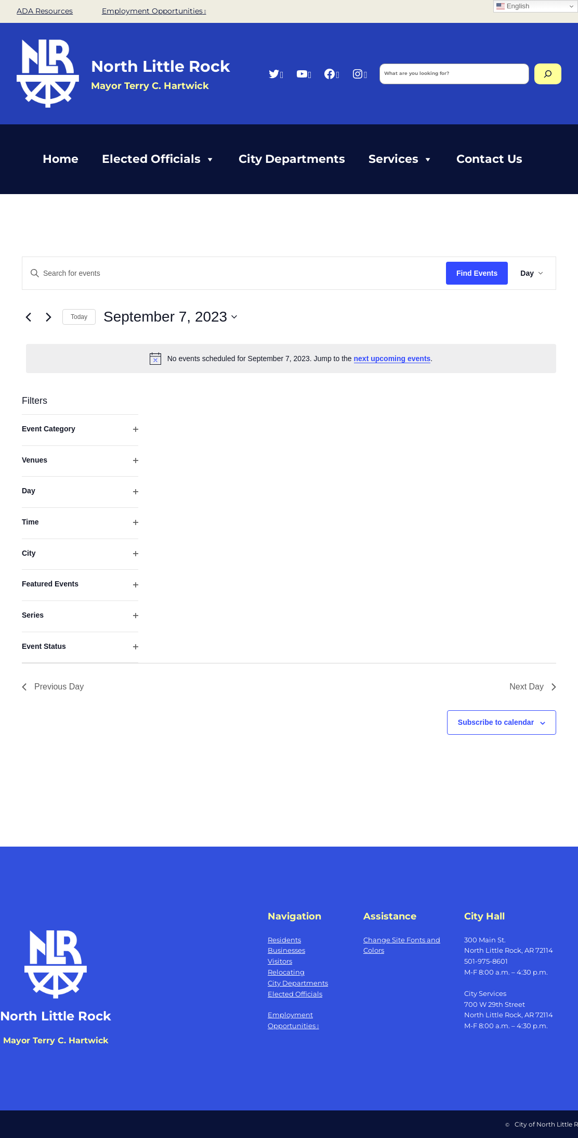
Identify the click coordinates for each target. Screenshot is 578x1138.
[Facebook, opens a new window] (331, 73)
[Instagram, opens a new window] (359, 73)
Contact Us (489, 159)
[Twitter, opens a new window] (276, 73)
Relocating (286, 972)
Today (79, 317)
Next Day (532, 686)
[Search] (547, 73)
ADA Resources (45, 11)
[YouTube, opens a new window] (304, 73)
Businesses (286, 950)
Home (60, 159)
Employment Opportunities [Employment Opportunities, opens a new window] (154, 11)
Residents (284, 940)
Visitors (280, 961)
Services (401, 159)
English (512, 6)
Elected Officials (158, 159)
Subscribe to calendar (496, 722)
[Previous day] (28, 317)
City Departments (292, 159)
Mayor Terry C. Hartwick (55, 1040)
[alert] (291, 358)
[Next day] (48, 317)
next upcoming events (392, 358)
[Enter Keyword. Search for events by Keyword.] (234, 273)
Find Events (476, 273)
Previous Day (53, 686)
